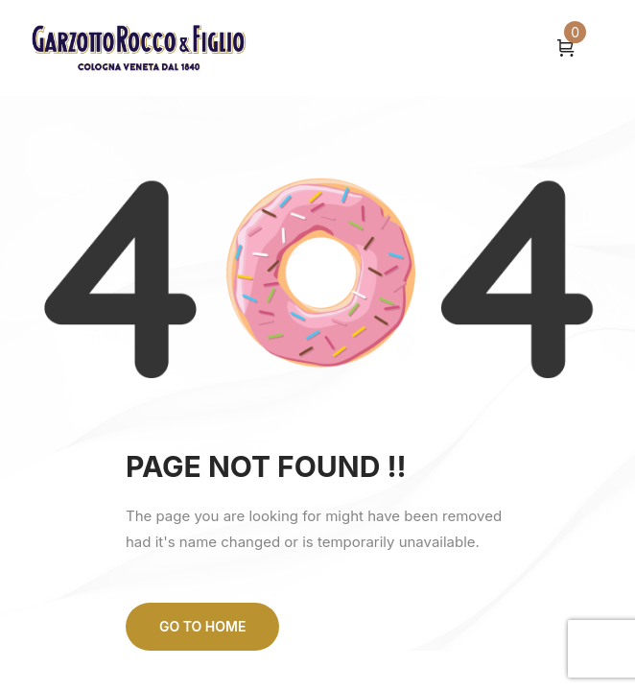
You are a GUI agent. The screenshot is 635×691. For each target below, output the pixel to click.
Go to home (202, 626)
